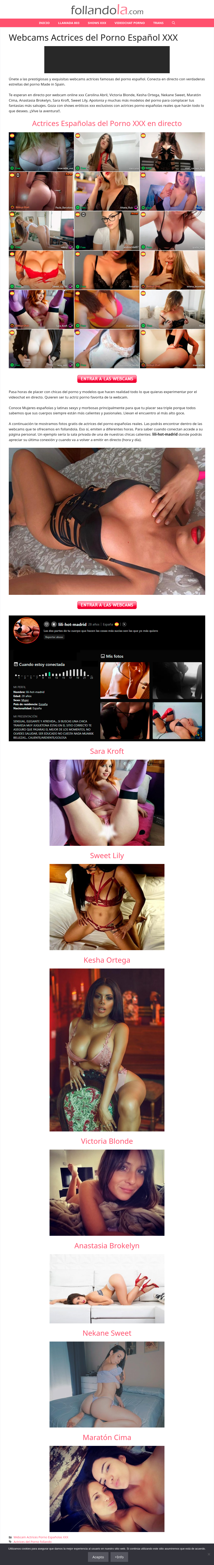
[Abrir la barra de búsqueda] (173, 23)
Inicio (44, 23)
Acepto (98, 1557)
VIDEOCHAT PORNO (130, 23)
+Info (119, 1557)
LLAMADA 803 (68, 23)
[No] (209, 1554)
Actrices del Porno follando (33, 1542)
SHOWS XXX (97, 23)
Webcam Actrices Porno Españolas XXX (41, 1537)
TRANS (158, 23)
